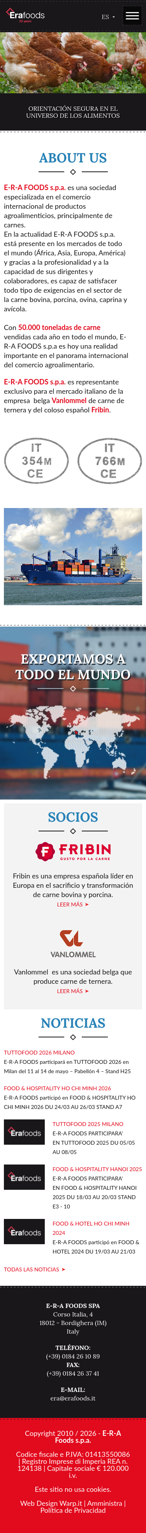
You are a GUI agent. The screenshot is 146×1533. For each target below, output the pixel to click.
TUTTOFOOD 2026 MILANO (39, 1052)
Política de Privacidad (73, 1510)
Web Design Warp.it (51, 1503)
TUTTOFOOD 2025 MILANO (88, 1124)
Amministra (104, 1503)
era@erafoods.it (72, 1398)
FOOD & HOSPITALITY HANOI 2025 (97, 1169)
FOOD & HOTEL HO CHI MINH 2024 (91, 1228)
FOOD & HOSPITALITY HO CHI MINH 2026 (57, 1088)
